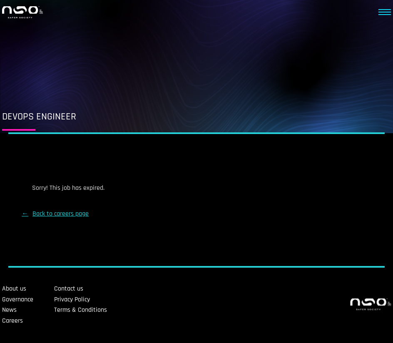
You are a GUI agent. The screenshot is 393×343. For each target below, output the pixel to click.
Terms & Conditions (80, 310)
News (9, 310)
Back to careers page (60, 213)
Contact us (68, 288)
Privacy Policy (72, 299)
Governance (17, 299)
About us (14, 288)
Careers (12, 320)
